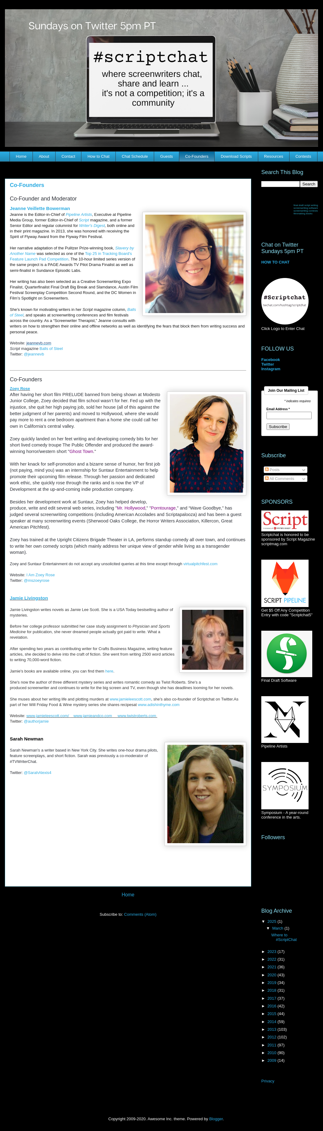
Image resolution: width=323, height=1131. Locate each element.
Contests (303, 156)
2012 (272, 1037)
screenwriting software (306, 208)
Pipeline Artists (79, 214)
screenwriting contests (306, 210)
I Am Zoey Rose (40, 575)
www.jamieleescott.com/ (48, 715)
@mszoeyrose (36, 580)
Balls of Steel (51, 348)
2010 (272, 1052)
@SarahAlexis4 (38, 772)
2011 (272, 1045)
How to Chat (99, 156)
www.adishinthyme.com (159, 704)
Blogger (216, 1119)
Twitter (267, 364)
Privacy (267, 1081)
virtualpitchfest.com (200, 564)
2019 (272, 982)
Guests (166, 156)
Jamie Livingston (29, 598)
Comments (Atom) (140, 914)
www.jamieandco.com (92, 715)
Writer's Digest (92, 225)
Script (84, 220)
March (278, 928)
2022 (272, 959)
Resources (273, 156)
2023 (272, 951)
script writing (311, 205)
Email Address (278, 409)
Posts (272, 469)
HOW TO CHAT (275, 262)
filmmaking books (303, 213)
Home (21, 156)
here (109, 671)
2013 (272, 1029)
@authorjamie (36, 721)
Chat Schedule (135, 156)
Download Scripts (236, 156)
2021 (272, 967)
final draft (299, 205)
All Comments (279, 478)
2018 (272, 990)
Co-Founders (196, 156)
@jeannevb (34, 354)
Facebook (270, 359)
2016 (272, 1006)
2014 (272, 1021)
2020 (272, 975)
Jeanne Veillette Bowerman (40, 208)
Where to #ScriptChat (284, 937)
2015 (272, 1013)
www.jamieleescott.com (130, 699)
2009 (272, 1060)
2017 (272, 998)
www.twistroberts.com (137, 715)
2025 (272, 921)
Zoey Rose (20, 388)
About (44, 156)
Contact (68, 156)
